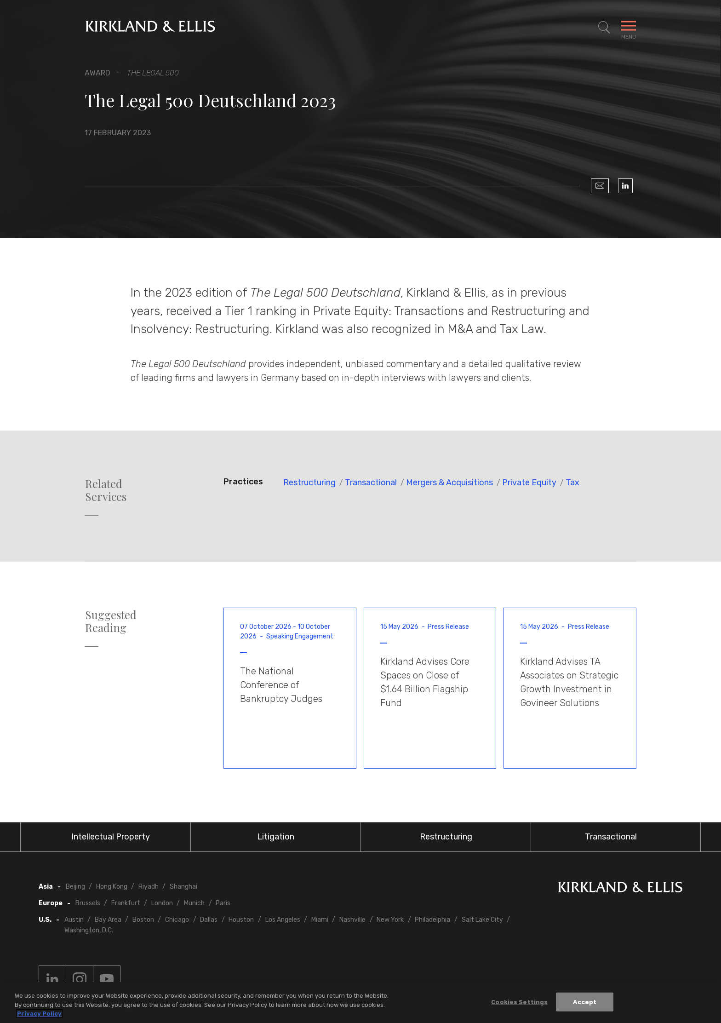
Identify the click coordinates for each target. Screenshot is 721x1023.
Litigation (275, 837)
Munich (194, 903)
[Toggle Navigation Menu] (628, 27)
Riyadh (148, 887)
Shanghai (183, 887)
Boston (143, 920)
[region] (360, 1002)
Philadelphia (432, 920)
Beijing (75, 887)
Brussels (87, 903)
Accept (584, 1001)
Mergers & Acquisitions (449, 482)
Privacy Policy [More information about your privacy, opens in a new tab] (39, 1013)
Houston (241, 920)
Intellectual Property (110, 837)
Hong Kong (111, 887)
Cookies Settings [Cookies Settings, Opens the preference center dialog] (519, 1001)
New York (390, 920)
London (162, 903)
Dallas (208, 920)
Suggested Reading (111, 621)
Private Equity (529, 482)
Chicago (177, 920)
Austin (74, 920)
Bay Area (108, 920)
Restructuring (309, 482)
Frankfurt (125, 903)
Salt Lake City (482, 920)
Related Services (105, 490)
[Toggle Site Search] (604, 27)
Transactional (371, 482)
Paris (223, 903)
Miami (319, 920)
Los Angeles (282, 920)
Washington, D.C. (88, 930)
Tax (572, 482)
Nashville (352, 920)
